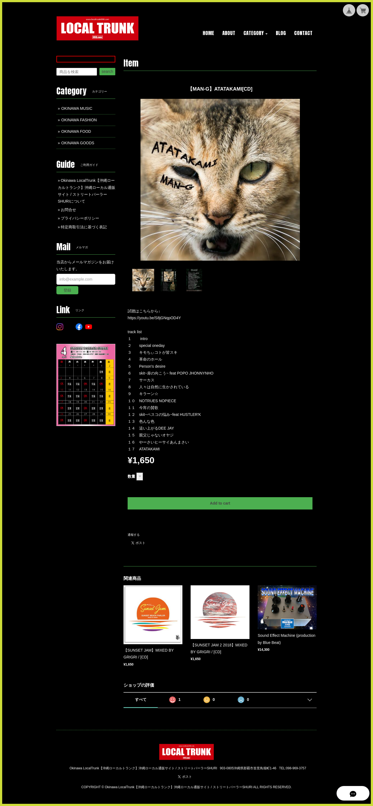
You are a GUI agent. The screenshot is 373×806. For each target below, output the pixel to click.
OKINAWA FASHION (79, 120)
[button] (255, 33)
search (107, 71)
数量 (131, 476)
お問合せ (68, 210)
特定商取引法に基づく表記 (84, 227)
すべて (141, 699)
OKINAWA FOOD (76, 131)
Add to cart (220, 503)
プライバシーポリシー (80, 218)
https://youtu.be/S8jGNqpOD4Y (154, 318)
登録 (67, 290)
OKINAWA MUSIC (76, 108)
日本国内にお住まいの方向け (220, 521)
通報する (134, 534)
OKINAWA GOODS (77, 143)
